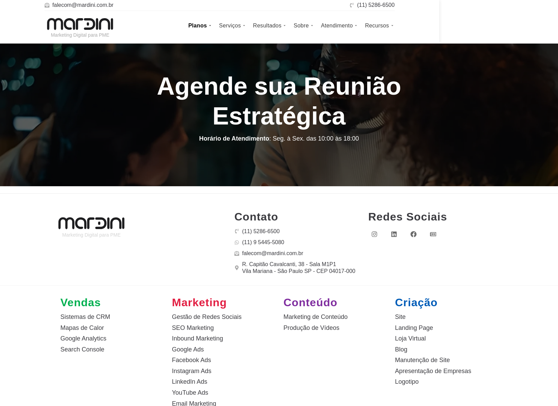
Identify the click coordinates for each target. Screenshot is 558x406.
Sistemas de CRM (85, 316)
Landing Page (414, 327)
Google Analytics (83, 338)
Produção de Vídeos (311, 327)
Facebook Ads (191, 360)
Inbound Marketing (197, 338)
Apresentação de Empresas (433, 371)
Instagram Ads (191, 371)
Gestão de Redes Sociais (207, 316)
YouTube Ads (190, 392)
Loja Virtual (410, 338)
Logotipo (407, 381)
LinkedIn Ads (189, 381)
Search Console (82, 349)
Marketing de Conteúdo (315, 316)
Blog (401, 349)
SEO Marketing (193, 327)
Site (400, 316)
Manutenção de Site (422, 360)
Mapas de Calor (82, 327)
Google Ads (188, 349)
